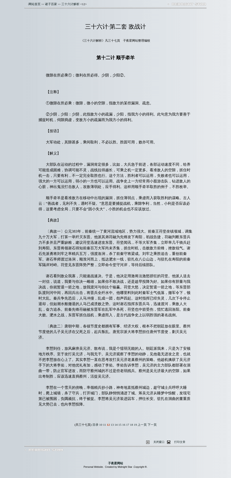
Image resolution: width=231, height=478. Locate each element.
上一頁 (142, 424)
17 (127, 424)
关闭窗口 (159, 442)
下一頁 (152, 424)
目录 (95, 424)
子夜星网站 (115, 463)
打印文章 (179, 442)
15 (119, 424)
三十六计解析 (70, 4)
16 (123, 424)
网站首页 (34, 4)
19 (135, 424)
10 (100, 424)
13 (112, 424)
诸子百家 (51, 4)
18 (131, 424)
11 (104, 424)
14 (115, 424)
